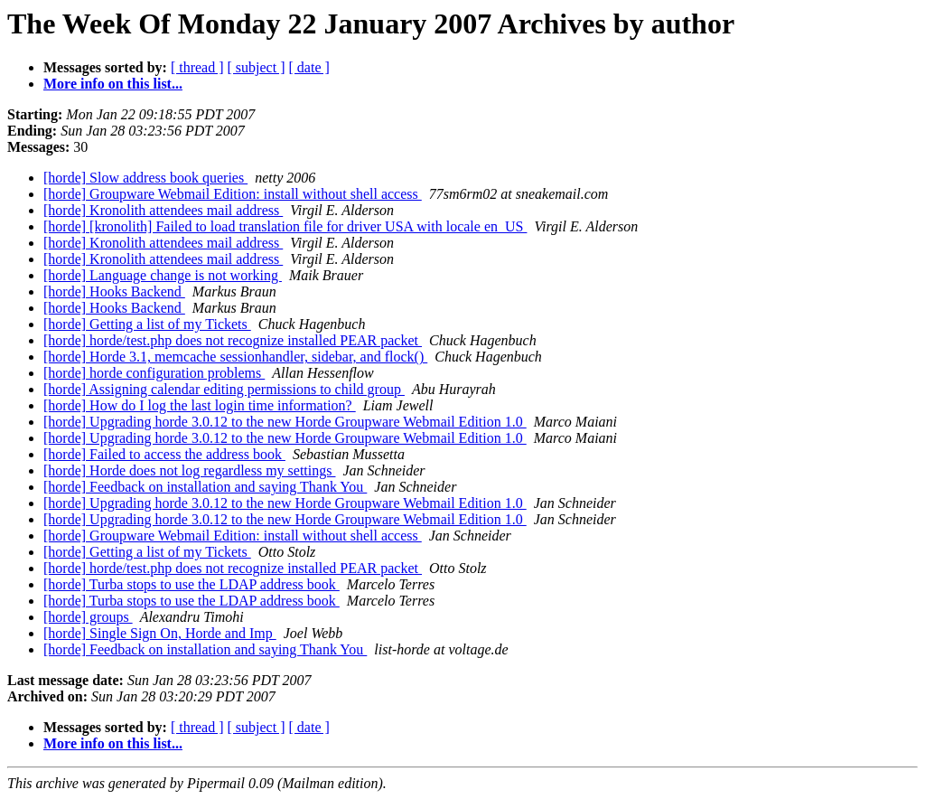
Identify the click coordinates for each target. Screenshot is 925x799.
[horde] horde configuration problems (154, 373)
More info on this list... (112, 83)
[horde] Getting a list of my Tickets (147, 324)
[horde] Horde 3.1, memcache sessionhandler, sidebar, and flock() (235, 356)
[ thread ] (197, 67)
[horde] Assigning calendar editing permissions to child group (224, 389)
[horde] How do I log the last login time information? (199, 405)
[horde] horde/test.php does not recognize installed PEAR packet (232, 340)
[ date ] (309, 67)
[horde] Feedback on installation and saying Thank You (205, 486)
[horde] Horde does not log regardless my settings (189, 470)
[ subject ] (256, 67)
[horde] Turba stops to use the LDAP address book (191, 584)
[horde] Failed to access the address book (164, 454)
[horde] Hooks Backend (114, 291)
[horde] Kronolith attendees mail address (163, 210)
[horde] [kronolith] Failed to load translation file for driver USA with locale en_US (285, 226)
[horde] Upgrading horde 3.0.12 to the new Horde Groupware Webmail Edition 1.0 (285, 421)
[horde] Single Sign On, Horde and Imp (159, 633)
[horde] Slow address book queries (145, 177)
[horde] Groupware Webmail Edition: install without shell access (232, 194)
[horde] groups (88, 617)
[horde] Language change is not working (162, 275)
